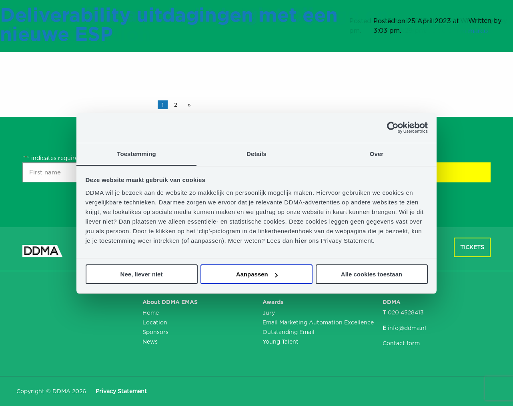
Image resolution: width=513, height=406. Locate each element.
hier (302, 240)
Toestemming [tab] (136, 153)
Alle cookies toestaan (371, 274)
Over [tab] (377, 153)
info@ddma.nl (407, 328)
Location (154, 322)
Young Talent (281, 341)
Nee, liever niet (141, 274)
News (150, 341)
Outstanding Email (289, 332)
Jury (269, 313)
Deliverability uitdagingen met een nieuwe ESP (169, 24)
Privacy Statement (121, 391)
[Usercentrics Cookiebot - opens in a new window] (393, 128)
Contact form (401, 343)
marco (478, 31)
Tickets (472, 247)
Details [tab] (256, 153)
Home (150, 313)
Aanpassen (257, 274)
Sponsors (155, 332)
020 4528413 (406, 312)
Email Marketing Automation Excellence (317, 322)
